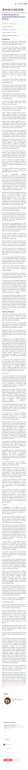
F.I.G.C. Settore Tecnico (11, 23)
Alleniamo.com (19, 725)
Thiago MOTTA (15, 698)
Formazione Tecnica (12, 29)
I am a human (8, 744)
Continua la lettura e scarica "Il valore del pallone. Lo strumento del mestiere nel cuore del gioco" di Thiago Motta (14, 685)
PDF (18, 35)
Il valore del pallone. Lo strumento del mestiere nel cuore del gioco (13, 17)
